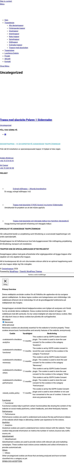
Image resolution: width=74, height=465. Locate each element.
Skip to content (6, 1)
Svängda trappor (15, 45)
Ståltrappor (13, 42)
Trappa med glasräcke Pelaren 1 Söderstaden (26, 119)
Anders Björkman (7, 158)
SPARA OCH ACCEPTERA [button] (12, 461)
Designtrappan (8, 269)
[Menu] (2, 4)
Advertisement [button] (8, 436)
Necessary (9, 322)
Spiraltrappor (14, 39)
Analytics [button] (6, 422)
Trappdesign (9, 23)
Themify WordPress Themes (31, 272)
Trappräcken (9, 51)
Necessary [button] (6, 319)
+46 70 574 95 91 (7, 161)
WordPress (14, 272)
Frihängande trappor (17, 28)
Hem (6, 20)
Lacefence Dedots (11, 53)
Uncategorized (5, 125)
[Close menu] (4, 66)
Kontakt (7, 62)
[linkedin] (5, 134)
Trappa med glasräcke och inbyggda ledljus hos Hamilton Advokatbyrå (41, 221)
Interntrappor (14, 34)
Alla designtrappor (16, 26)
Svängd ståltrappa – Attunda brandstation (29, 189)
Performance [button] (7, 411)
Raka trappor (14, 37)
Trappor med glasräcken (18, 48)
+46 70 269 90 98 (7, 168)
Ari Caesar (4, 165)
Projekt (7, 56)
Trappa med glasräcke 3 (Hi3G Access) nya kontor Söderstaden (38, 205)
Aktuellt (7, 59)
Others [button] (4, 450)
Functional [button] (6, 400)
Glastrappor (13, 31)
